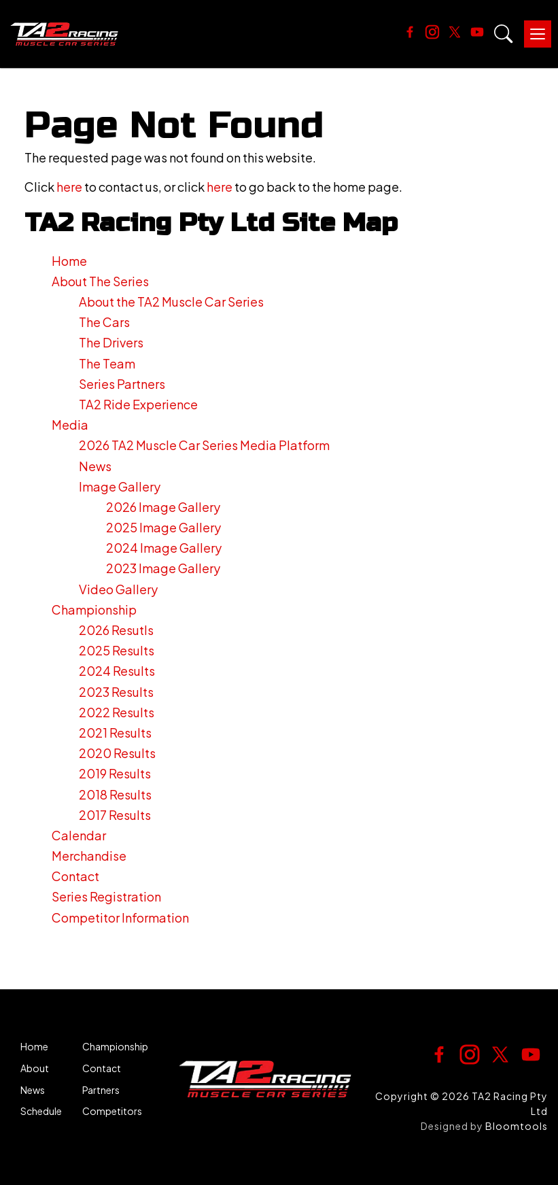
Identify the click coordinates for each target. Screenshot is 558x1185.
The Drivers (111, 342)
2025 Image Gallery (163, 527)
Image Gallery (119, 486)
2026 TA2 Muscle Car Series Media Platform (204, 445)
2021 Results (115, 732)
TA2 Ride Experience (138, 404)
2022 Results (116, 712)
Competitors (112, 1111)
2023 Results (116, 692)
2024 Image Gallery (164, 547)
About (34, 1068)
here (69, 186)
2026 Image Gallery (163, 507)
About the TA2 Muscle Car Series (171, 301)
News (95, 466)
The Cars (104, 322)
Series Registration (106, 896)
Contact (75, 876)
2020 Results (117, 753)
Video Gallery (118, 589)
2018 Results (115, 794)
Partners (101, 1090)
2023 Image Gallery (163, 568)
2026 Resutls (116, 630)
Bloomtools (516, 1126)
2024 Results (117, 671)
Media (70, 424)
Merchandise (89, 855)
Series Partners (122, 384)
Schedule (41, 1111)
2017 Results (115, 815)
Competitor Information (120, 917)
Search (503, 34)
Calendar (79, 835)
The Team (107, 363)
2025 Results (116, 650)
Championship (94, 609)
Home (69, 261)
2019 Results (115, 773)
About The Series (100, 281)
